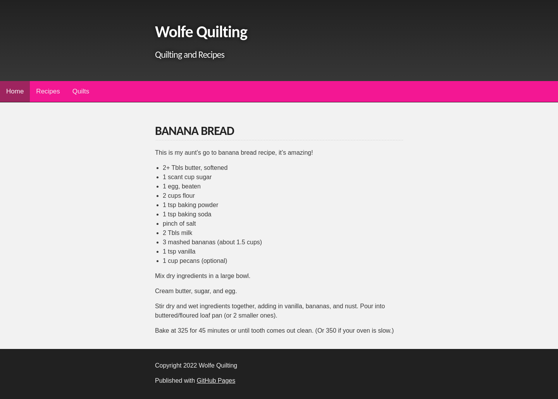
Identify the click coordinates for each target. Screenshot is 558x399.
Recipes (48, 91)
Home (15, 91)
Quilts (80, 91)
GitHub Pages (216, 380)
